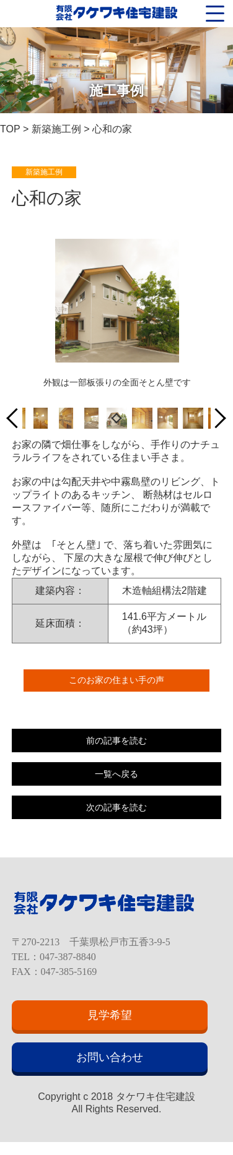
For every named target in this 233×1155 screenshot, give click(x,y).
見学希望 (109, 1015)
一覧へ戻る (116, 774)
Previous (17, 418)
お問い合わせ (109, 1057)
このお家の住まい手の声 (116, 680)
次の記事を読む (116, 807)
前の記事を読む (116, 740)
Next (216, 418)
